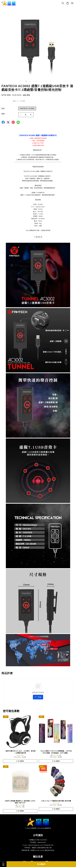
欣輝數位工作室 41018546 (38, 840)
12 (47, 81)
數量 (3, 114)
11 (46, 81)
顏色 (3, 108)
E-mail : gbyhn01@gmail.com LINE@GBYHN (38, 845)
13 (49, 81)
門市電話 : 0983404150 (38, 842)
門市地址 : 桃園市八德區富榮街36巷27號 (38, 847)
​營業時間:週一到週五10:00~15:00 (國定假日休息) (38, 850)
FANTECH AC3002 (27, 108)
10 (44, 81)
